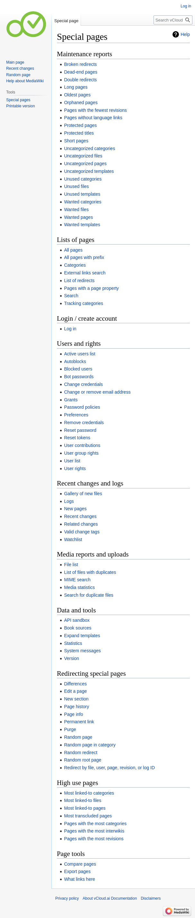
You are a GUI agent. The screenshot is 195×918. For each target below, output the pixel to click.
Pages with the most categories (95, 823)
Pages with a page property (91, 288)
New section (76, 698)
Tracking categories (83, 303)
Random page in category (89, 744)
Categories (75, 265)
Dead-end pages (80, 72)
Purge (70, 729)
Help (185, 34)
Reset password (80, 430)
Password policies (82, 407)
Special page (66, 20)
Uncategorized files (83, 155)
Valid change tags (81, 531)
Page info (73, 714)
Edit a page (75, 691)
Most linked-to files (82, 800)
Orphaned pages (80, 102)
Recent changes (80, 516)
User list (72, 460)
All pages (73, 250)
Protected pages (80, 125)
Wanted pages (78, 217)
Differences (75, 683)
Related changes (81, 524)
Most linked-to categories (89, 793)
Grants (70, 399)
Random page (78, 737)
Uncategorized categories (89, 148)
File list (71, 564)
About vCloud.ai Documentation (110, 898)
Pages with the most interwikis (94, 830)
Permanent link (79, 721)
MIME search (77, 579)
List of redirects (79, 280)
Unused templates (82, 194)
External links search (84, 272)
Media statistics (79, 587)
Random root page (82, 759)
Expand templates (82, 635)
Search (71, 295)
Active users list (79, 353)
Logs (69, 501)
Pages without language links (93, 117)
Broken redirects (80, 64)
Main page (15, 62)
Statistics (73, 643)
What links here (79, 879)
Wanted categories (82, 201)
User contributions (82, 445)
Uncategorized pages (85, 163)
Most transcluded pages (88, 815)
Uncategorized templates (89, 171)
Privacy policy (67, 898)
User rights (75, 468)
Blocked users (78, 368)
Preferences (76, 414)
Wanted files (76, 209)
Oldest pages (77, 94)
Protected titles (79, 133)
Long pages (75, 87)
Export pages (77, 871)
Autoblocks (75, 361)
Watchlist (73, 539)
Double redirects (80, 79)
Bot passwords (78, 376)
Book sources (77, 627)
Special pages (18, 100)
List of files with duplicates (90, 572)
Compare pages (80, 864)
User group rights (81, 453)
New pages (75, 508)
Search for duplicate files (88, 595)
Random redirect (80, 752)
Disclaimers (151, 898)
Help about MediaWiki (25, 81)
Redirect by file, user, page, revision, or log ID (109, 767)
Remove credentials (84, 422)
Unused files (76, 186)
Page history (76, 706)
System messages (82, 650)
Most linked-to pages (84, 808)
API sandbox (76, 620)
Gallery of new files (83, 493)
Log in (70, 328)
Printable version (20, 106)
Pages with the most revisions (93, 838)
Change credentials (83, 384)
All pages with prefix (84, 257)
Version (71, 658)
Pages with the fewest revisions (95, 110)
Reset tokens (77, 437)
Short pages (76, 140)
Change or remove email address (97, 392)
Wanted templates (82, 224)
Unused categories (83, 179)
